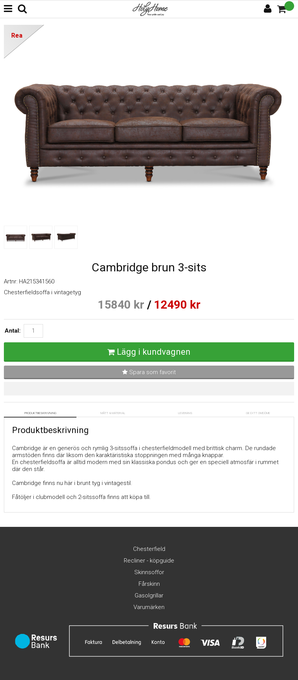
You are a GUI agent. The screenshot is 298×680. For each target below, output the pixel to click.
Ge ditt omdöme (258, 413)
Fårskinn (149, 583)
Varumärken (149, 607)
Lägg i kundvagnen (154, 352)
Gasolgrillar (149, 595)
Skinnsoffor (149, 572)
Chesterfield (149, 548)
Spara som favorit (149, 372)
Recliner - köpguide (149, 560)
